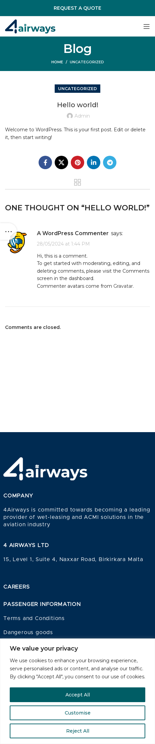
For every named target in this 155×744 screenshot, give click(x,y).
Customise (78, 713)
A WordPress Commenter (73, 233)
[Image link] (45, 468)
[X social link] (61, 162)
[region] (77, 691)
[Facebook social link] (45, 162)
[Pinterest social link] (77, 162)
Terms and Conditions (34, 618)
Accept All (77, 695)
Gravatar (123, 286)
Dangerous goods (28, 632)
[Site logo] (30, 26)
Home (57, 62)
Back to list (77, 182)
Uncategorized (87, 62)
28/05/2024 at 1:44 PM (63, 244)
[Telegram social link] (109, 162)
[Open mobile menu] (146, 26)
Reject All (77, 731)
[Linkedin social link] (93, 162)
